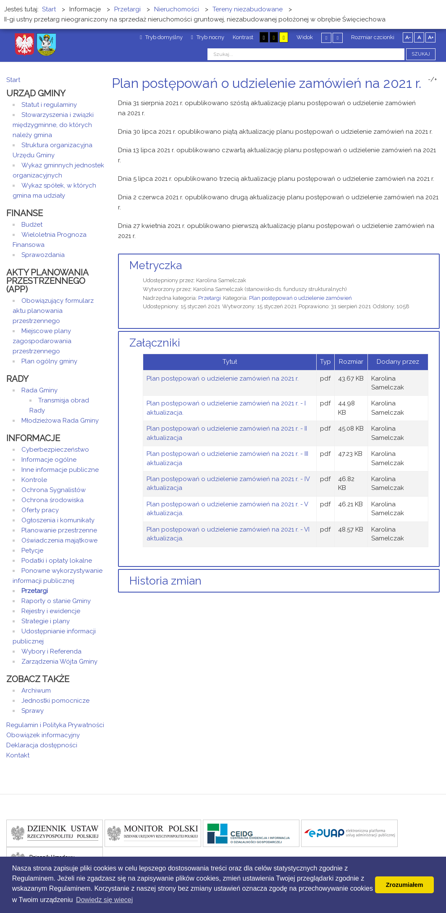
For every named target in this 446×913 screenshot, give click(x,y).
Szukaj (421, 54)
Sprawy (32, 711)
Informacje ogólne (48, 459)
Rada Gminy (39, 390)
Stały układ (326, 37)
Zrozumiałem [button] (404, 884)
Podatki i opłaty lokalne (56, 560)
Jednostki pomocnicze (55, 700)
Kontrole (34, 480)
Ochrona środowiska (52, 500)
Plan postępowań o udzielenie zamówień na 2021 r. (223, 378)
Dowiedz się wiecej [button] (104, 899)
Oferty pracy (40, 510)
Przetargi (209, 298)
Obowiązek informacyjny (43, 735)
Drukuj (427, 99)
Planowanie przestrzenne (59, 530)
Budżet (31, 224)
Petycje (32, 550)
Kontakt (17, 755)
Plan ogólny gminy (49, 361)
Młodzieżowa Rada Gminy (60, 420)
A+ (430, 37)
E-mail (437, 99)
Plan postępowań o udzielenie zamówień (300, 298)
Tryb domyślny (161, 37)
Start (13, 80)
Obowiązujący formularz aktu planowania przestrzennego (53, 311)
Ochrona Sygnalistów (53, 490)
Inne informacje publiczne (60, 470)
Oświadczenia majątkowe (59, 540)
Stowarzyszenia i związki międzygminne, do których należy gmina (53, 125)
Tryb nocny (207, 37)
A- (408, 37)
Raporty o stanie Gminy (56, 601)
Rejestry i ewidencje (50, 611)
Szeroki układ (338, 37)
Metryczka (155, 265)
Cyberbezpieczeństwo (55, 449)
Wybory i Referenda (51, 651)
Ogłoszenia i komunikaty (57, 520)
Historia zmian (165, 580)
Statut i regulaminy (49, 105)
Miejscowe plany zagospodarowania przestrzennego (42, 341)
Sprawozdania (43, 255)
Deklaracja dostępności (41, 745)
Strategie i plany (45, 621)
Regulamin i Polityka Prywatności (55, 725)
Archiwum (36, 690)
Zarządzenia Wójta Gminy (59, 661)
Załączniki (154, 342)
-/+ (432, 79)
